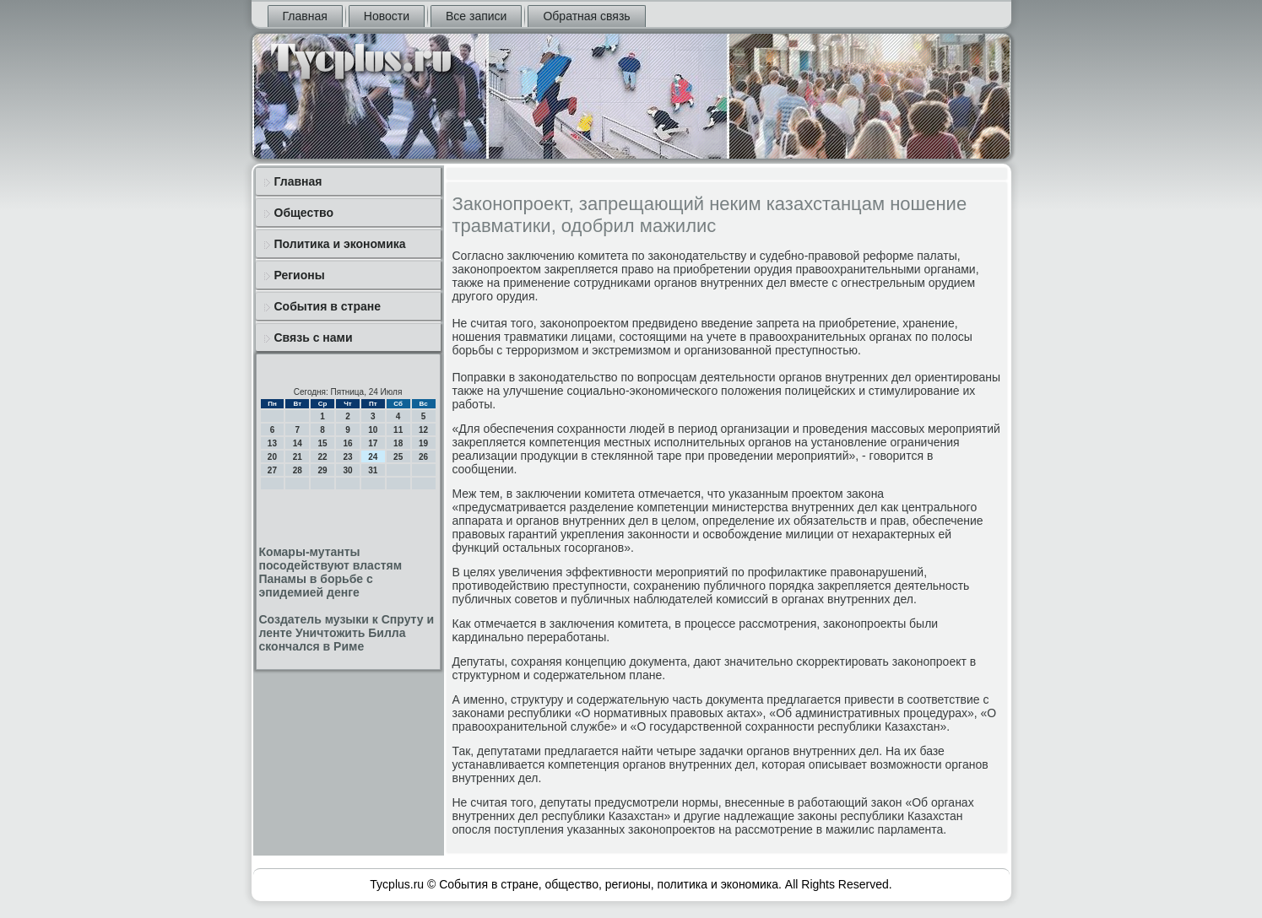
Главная (305, 16)
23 (347, 457)
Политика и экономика (340, 244)
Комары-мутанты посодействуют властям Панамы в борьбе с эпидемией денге (331, 572)
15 (323, 443)
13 (272, 443)
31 (372, 470)
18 (398, 443)
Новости (386, 16)
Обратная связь (586, 16)
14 (297, 443)
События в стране (328, 306)
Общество (304, 212)
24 (372, 457)
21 (297, 457)
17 (372, 443)
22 (323, 457)
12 (423, 430)
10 (372, 430)
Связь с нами (313, 337)
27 (272, 470)
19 (423, 443)
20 (272, 457)
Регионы (299, 275)
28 (297, 470)
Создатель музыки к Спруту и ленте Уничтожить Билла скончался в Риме (347, 633)
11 (398, 430)
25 (398, 457)
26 (423, 457)
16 (347, 443)
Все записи (476, 16)
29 (323, 470)
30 (347, 470)
